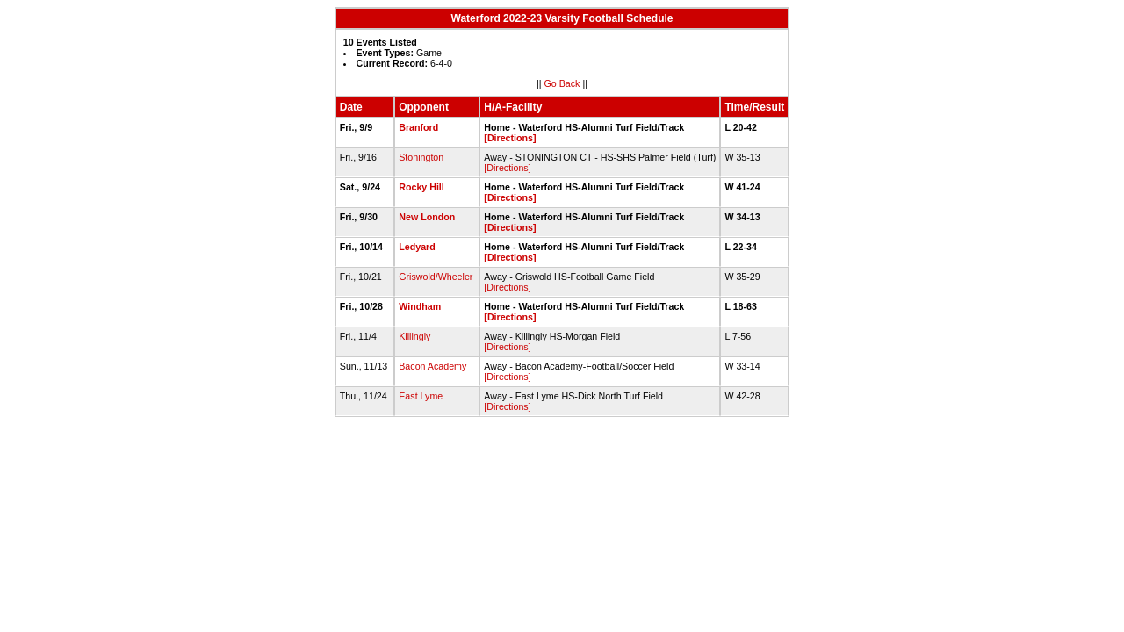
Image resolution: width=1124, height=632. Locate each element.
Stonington (421, 157)
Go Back (562, 83)
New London (427, 217)
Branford (418, 127)
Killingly (414, 336)
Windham (420, 306)
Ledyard (417, 246)
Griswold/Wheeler (435, 276)
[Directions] (510, 138)
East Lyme (421, 396)
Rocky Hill (421, 187)
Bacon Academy (432, 366)
